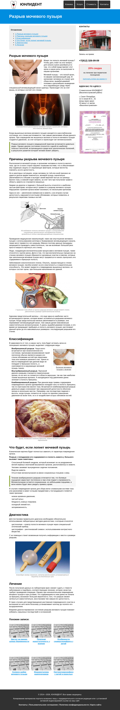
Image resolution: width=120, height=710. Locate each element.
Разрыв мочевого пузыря (26, 34)
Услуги (80, 4)
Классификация (22, 38)
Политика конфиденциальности (74, 705)
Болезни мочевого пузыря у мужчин (63, 360)
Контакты (104, 4)
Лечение (19, 45)
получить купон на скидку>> (95, 79)
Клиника (69, 4)
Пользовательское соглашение (43, 705)
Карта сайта (95, 705)
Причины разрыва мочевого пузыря (31, 36)
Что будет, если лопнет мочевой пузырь (33, 40)
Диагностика (21, 43)
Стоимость (91, 4)
